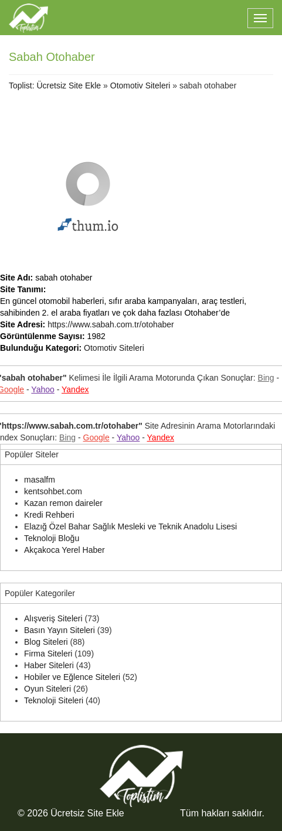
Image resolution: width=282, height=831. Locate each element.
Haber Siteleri (49, 665)
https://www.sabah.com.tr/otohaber (110, 324)
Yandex (75, 389)
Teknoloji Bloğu (51, 538)
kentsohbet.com (53, 491)
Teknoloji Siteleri (53, 700)
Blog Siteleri (46, 642)
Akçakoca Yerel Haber (64, 550)
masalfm (39, 479)
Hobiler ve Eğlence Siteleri (72, 677)
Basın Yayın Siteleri (59, 630)
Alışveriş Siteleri (53, 618)
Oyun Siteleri (47, 688)
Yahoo (42, 389)
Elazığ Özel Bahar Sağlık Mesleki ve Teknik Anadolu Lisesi (130, 526)
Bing (266, 377)
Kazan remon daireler (63, 503)
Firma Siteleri (48, 653)
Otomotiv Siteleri (140, 85)
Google (96, 437)
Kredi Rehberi (49, 514)
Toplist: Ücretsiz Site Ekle (55, 85)
